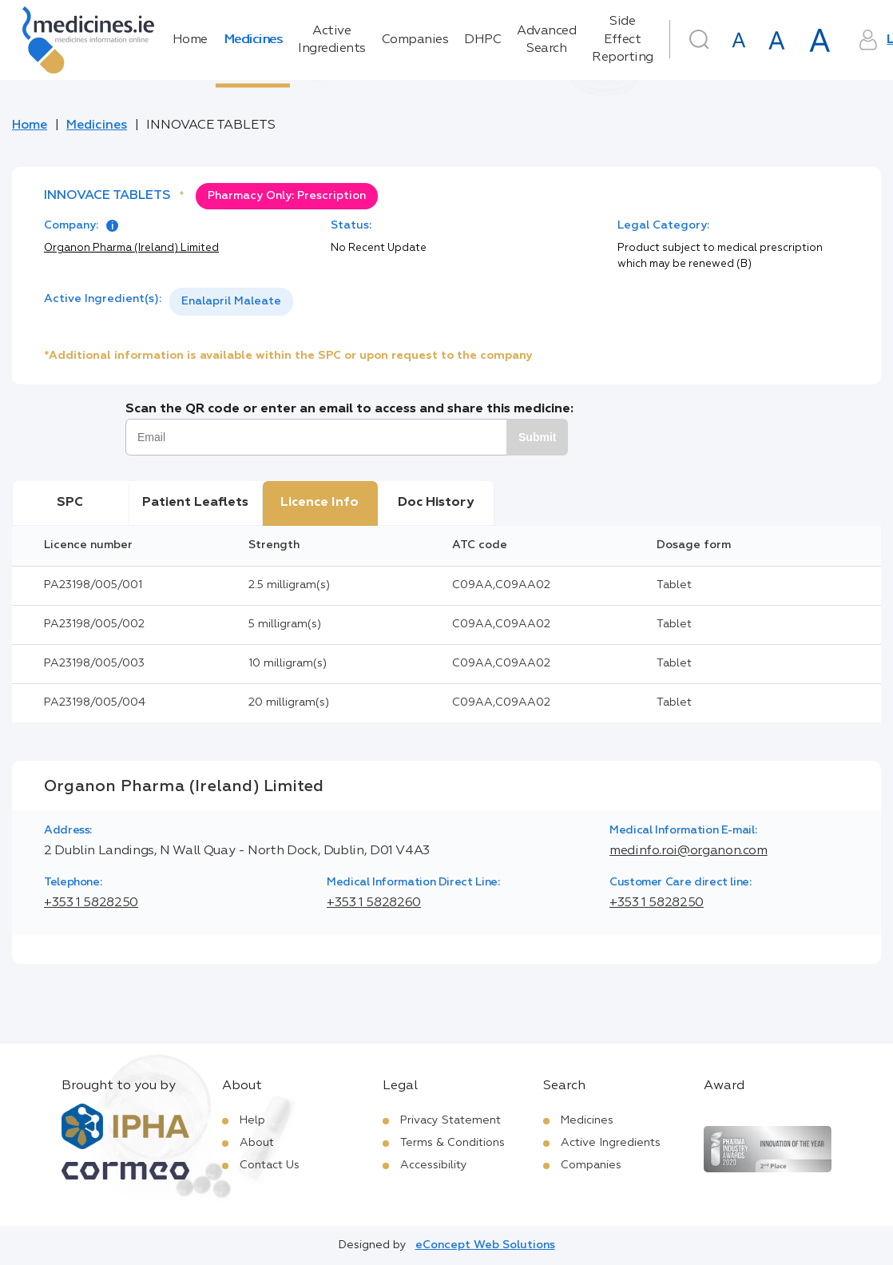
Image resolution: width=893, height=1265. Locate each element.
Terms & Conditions (452, 1142)
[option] (231, 302)
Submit (537, 437)
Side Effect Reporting (622, 39)
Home (190, 40)
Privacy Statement (450, 1120)
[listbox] (231, 302)
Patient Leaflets (195, 502)
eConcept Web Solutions (485, 1245)
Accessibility (433, 1165)
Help (252, 1120)
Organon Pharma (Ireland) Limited (131, 248)
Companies (415, 40)
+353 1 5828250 (91, 903)
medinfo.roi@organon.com (688, 851)
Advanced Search (546, 40)
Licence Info (319, 502)
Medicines (253, 40)
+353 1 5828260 (374, 903)
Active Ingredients (332, 40)
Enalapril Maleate (231, 301)
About (257, 1142)
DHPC (482, 40)
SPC (70, 502)
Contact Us (270, 1165)
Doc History (436, 502)
